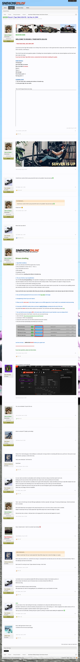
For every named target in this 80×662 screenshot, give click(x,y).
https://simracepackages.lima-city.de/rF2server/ (33, 315)
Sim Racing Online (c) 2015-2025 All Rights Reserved (13, 657)
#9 (75, 440)
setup (17, 603)
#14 (75, 567)
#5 (75, 234)
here (64, 308)
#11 (75, 490)
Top (74, 657)
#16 (75, 613)
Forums (11, 7)
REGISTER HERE (20, 34)
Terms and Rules (74, 660)
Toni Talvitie (18, 187)
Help (68, 657)
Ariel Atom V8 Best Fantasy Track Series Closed (17, 18)
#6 (75, 353)
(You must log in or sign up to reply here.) (69, 644)
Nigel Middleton (19, 535)
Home (5, 7)
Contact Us (63, 657)
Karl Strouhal (18, 397)
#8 (75, 415)
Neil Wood (18, 440)
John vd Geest (34, 18)
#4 (75, 210)
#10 (75, 466)
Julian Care (18, 634)
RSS (76, 657)
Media (27, 7)
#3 (75, 187)
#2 (75, 169)
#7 (75, 397)
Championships (19, 7)
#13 (75, 535)
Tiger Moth (42, 294)
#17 (75, 634)
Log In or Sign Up (72, 0)
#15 (75, 591)
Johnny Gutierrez (19, 466)
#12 (75, 516)
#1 (75, 130)
